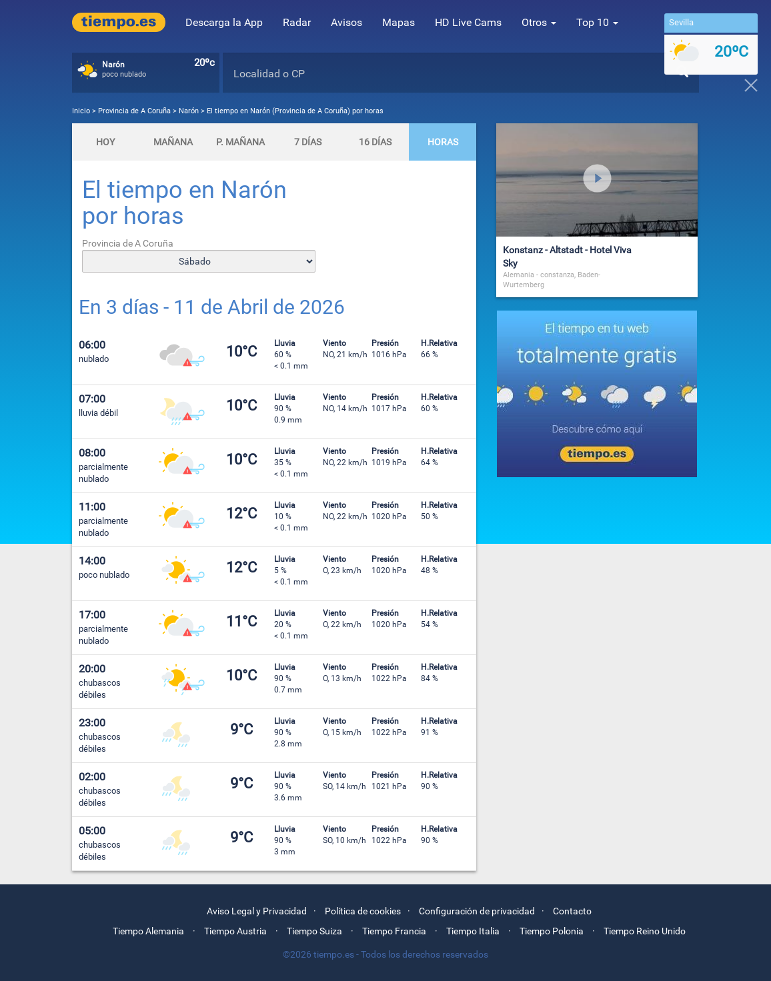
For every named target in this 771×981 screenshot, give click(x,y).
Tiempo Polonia (552, 931)
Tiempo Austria (235, 931)
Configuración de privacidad (477, 911)
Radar (297, 22)
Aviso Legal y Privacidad (257, 911)
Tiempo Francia (394, 931)
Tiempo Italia (473, 931)
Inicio (81, 111)
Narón (189, 111)
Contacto (572, 911)
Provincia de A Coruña (135, 111)
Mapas (398, 22)
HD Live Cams (468, 22)
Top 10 (597, 22)
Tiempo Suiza (314, 931)
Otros (539, 22)
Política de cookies (363, 911)
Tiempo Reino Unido (645, 931)
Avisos (346, 22)
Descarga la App (224, 22)
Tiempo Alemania (148, 931)
